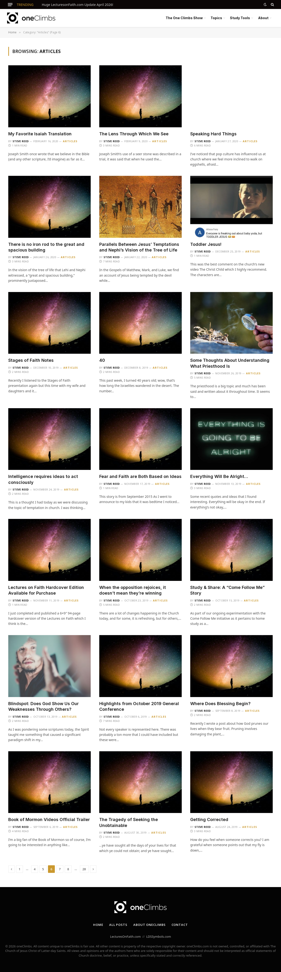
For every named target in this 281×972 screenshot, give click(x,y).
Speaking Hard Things (213, 133)
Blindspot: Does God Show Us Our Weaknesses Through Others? (43, 706)
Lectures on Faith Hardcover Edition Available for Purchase (46, 590)
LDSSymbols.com (158, 936)
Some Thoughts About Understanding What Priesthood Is (229, 363)
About (263, 18)
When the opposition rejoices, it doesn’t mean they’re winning (132, 590)
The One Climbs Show (184, 18)
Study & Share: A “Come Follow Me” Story (227, 590)
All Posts (118, 925)
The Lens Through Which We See (134, 133)
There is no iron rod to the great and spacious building (46, 247)
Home (98, 925)
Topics (216, 18)
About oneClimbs (149, 925)
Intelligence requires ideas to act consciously (43, 479)
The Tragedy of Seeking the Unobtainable (128, 822)
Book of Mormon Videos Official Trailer (49, 819)
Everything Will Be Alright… (219, 476)
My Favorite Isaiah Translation (40, 133)
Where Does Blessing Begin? (220, 703)
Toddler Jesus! (205, 244)
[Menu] (10, 4)
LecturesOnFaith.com (125, 936)
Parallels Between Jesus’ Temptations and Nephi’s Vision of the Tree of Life (139, 247)
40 (102, 360)
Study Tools (240, 18)
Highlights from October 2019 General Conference (139, 706)
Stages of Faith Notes (31, 360)
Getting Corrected (209, 819)
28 (84, 869)
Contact (180, 925)
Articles (70, 141)
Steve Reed (21, 141)
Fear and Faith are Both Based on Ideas (140, 476)
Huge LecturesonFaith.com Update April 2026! (77, 5)
